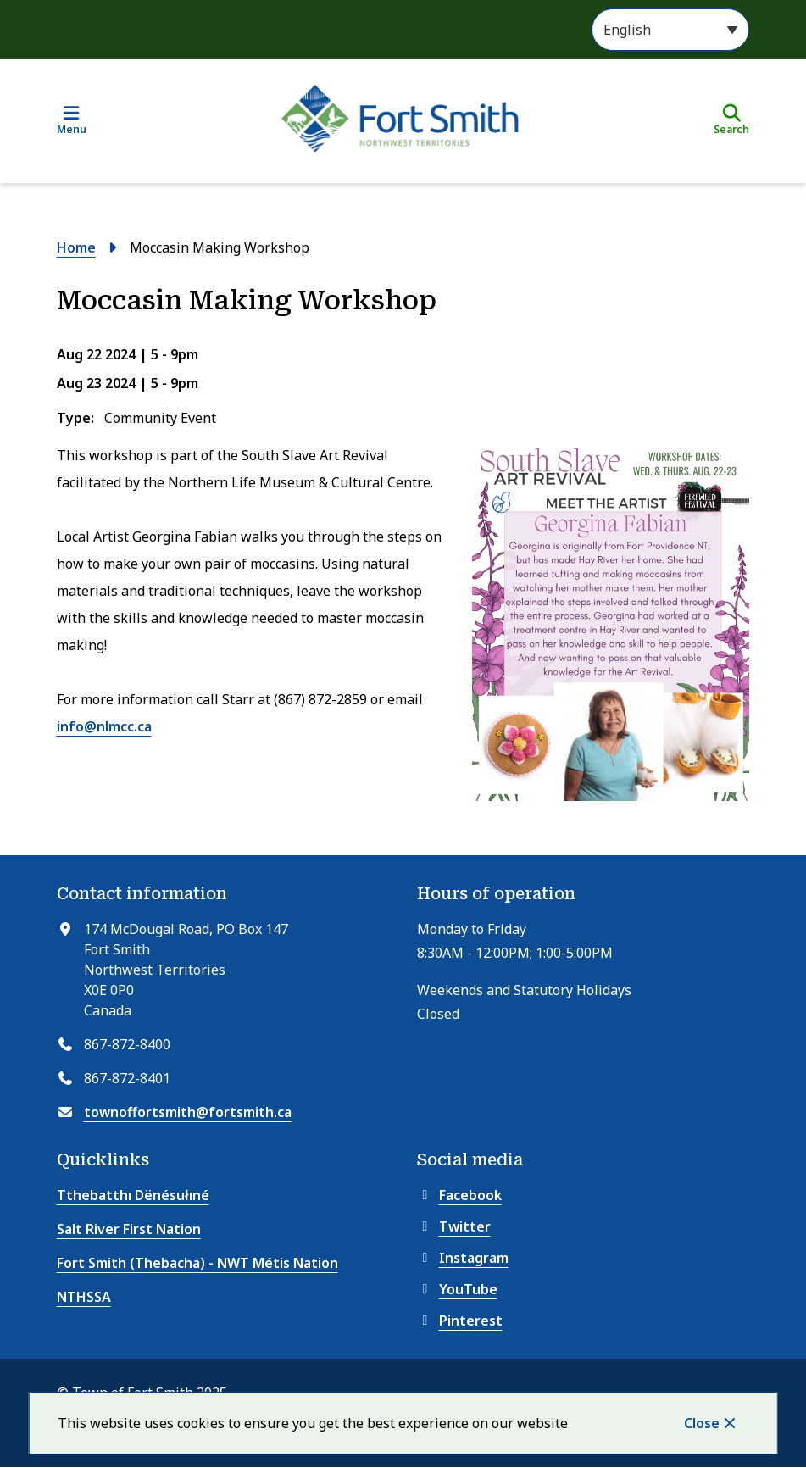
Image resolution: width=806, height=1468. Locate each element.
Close (702, 1423)
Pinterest (460, 1320)
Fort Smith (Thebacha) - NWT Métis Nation (197, 1263)
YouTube (457, 1289)
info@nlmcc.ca (104, 726)
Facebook (459, 1195)
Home (76, 247)
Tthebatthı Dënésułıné (133, 1195)
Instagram (463, 1257)
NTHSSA (84, 1296)
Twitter (454, 1226)
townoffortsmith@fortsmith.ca (188, 1112)
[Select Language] (670, 29)
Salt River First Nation (129, 1229)
